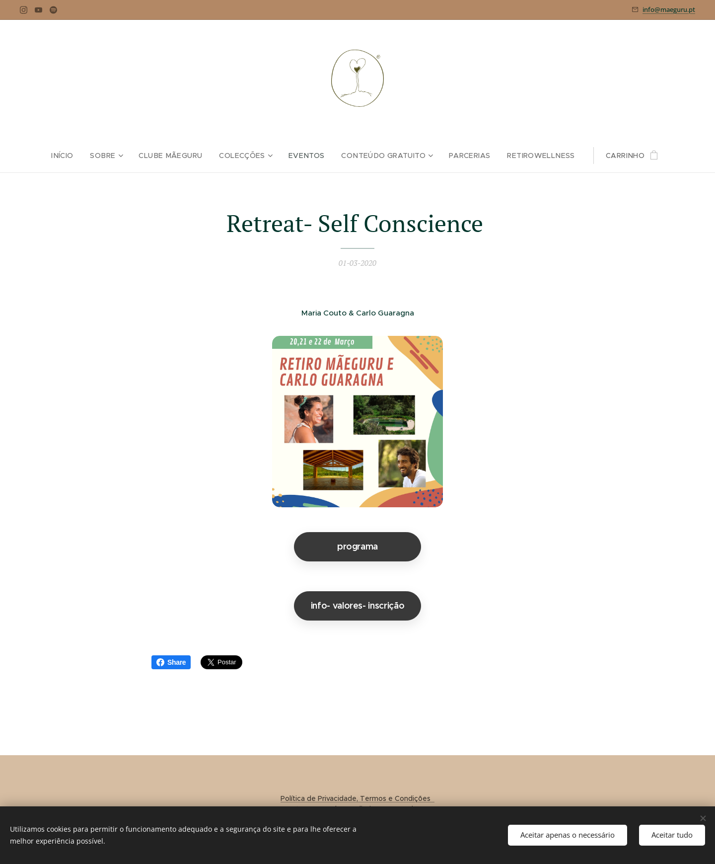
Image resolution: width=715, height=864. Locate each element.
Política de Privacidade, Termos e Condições (357, 798)
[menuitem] (69, 155)
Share (171, 662)
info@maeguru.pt (669, 9)
